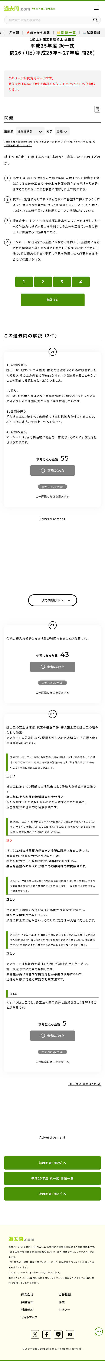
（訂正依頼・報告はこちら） (18, 145)
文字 (50, 131)
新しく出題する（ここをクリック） (56, 84)
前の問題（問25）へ (52, 1163)
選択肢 (9, 131)
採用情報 (27, 1302)
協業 (62, 1302)
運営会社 (27, 1294)
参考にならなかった (52, 486)
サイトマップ (29, 1317)
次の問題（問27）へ (52, 1194)
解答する (52, 300)
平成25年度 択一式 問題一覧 (52, 1178)
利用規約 (27, 1310)
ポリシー (64, 1310)
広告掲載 (65, 1294)
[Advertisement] (52, 552)
